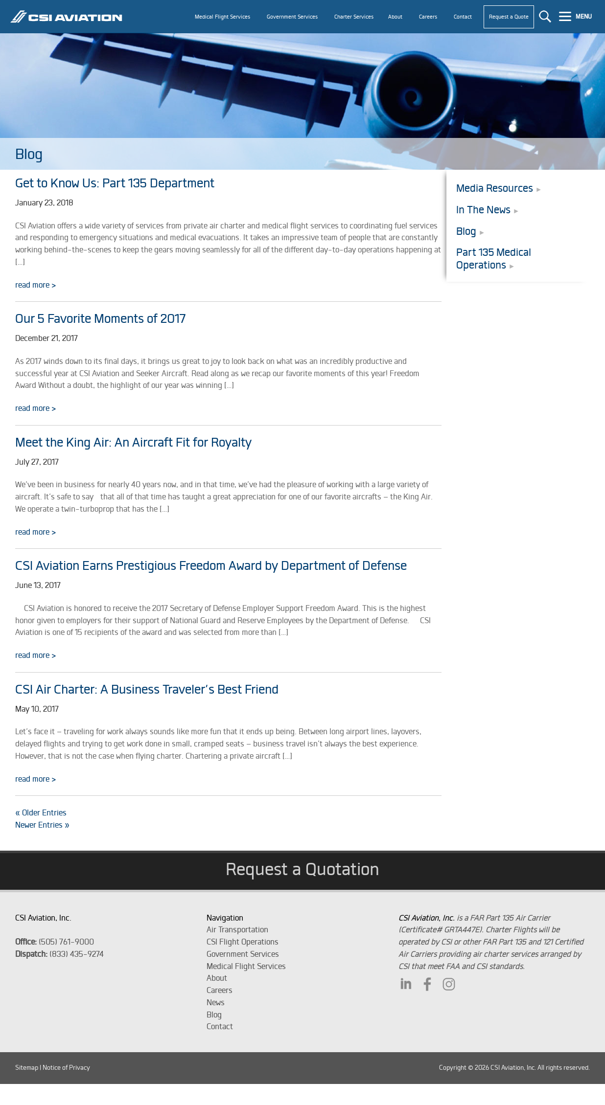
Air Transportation (237, 929)
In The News (483, 209)
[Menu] (576, 15)
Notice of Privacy (66, 1067)
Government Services (243, 954)
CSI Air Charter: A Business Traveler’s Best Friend (147, 689)
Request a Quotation (302, 868)
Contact (220, 1026)
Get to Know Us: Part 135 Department (114, 183)
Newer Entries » (42, 825)
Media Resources (494, 188)
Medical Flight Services (246, 966)
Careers (220, 990)
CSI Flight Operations (243, 942)
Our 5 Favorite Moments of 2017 (100, 318)
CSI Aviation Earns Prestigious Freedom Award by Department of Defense (211, 565)
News (216, 1002)
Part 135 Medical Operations (493, 258)
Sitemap (26, 1067)
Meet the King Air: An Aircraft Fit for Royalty (133, 442)
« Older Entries (41, 812)
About (217, 978)
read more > (35, 285)
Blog (466, 231)
